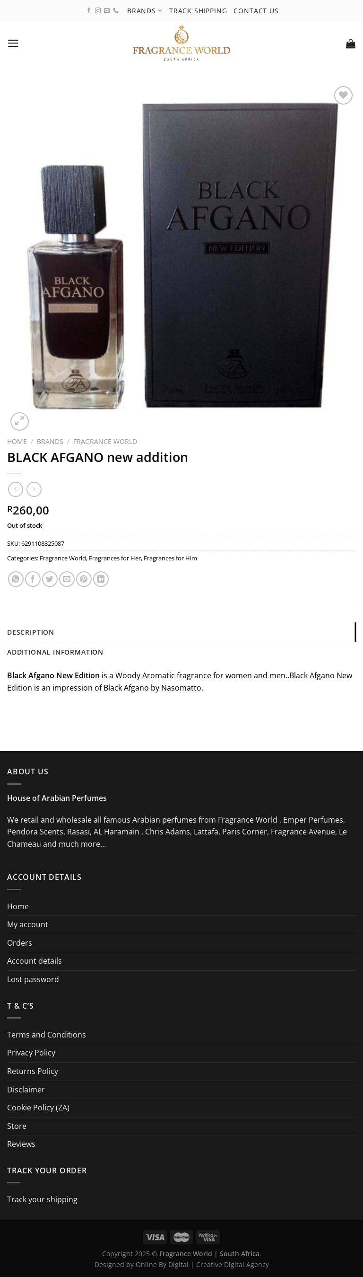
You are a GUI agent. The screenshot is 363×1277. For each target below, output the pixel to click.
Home (17, 441)
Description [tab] (30, 632)
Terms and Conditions (46, 1034)
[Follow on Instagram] (98, 11)
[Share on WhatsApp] (16, 579)
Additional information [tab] (55, 652)
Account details (34, 961)
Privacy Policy (31, 1053)
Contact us (256, 10)
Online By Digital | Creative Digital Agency (202, 1264)
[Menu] (13, 43)
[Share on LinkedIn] (101, 579)
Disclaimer (26, 1089)
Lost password (33, 979)
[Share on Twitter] (50, 579)
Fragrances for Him (170, 558)
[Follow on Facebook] (89, 11)
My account (27, 924)
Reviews (21, 1144)
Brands (145, 10)
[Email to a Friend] (67, 579)
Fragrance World (105, 441)
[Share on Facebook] (33, 579)
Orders (19, 943)
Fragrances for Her (115, 558)
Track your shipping (42, 1199)
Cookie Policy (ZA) (38, 1107)
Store (16, 1126)
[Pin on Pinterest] (84, 579)
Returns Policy (32, 1071)
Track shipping (198, 10)
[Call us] (116, 11)
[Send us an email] (107, 11)
